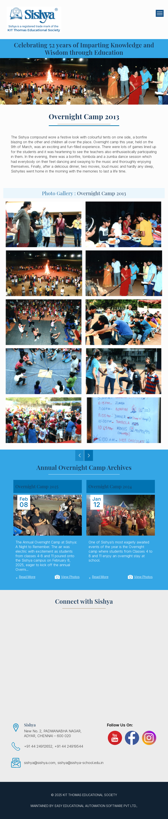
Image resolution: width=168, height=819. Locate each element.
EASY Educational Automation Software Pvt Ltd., (96, 806)
